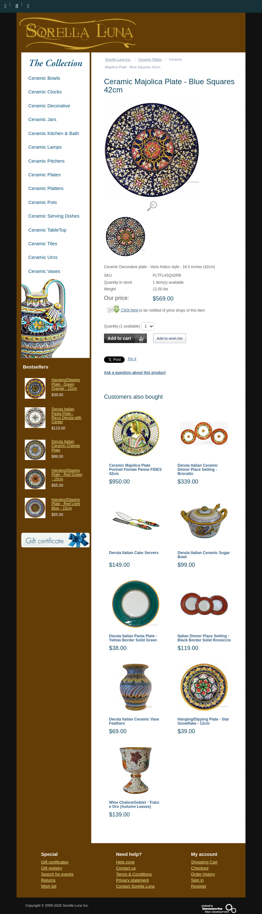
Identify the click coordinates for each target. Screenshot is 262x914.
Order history (203, 874)
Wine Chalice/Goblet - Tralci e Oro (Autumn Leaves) (134, 805)
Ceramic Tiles (42, 243)
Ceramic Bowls (44, 78)
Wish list (48, 886)
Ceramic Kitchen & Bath (53, 133)
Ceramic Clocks (45, 91)
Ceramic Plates (150, 59)
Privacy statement (132, 880)
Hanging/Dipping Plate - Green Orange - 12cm (66, 384)
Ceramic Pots (42, 202)
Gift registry (51, 868)
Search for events (57, 874)
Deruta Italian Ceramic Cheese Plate (66, 445)
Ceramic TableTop (47, 230)
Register (198, 886)
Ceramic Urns (43, 257)
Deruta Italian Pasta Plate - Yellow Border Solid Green (133, 638)
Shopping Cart (204, 862)
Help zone (125, 862)
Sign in (197, 880)
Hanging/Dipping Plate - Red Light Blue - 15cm (66, 504)
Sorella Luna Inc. (118, 59)
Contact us (126, 868)
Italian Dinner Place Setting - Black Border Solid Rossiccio (204, 638)
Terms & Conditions (134, 874)
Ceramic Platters (46, 188)
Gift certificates (54, 862)
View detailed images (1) (152, 206)
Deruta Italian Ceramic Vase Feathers (134, 721)
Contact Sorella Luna (135, 886)
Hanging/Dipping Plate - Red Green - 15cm (67, 474)
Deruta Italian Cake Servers (133, 553)
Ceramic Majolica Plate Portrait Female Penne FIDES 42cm (135, 470)
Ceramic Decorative (49, 105)
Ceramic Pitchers (46, 161)
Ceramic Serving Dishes (53, 216)
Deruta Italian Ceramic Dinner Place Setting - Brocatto (198, 470)
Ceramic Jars (42, 119)
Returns (48, 880)
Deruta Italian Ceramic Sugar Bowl (204, 555)
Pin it (132, 359)
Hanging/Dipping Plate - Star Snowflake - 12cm (203, 721)
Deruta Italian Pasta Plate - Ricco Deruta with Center (66, 415)
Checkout (200, 868)
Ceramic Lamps (45, 147)
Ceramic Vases (44, 271)
